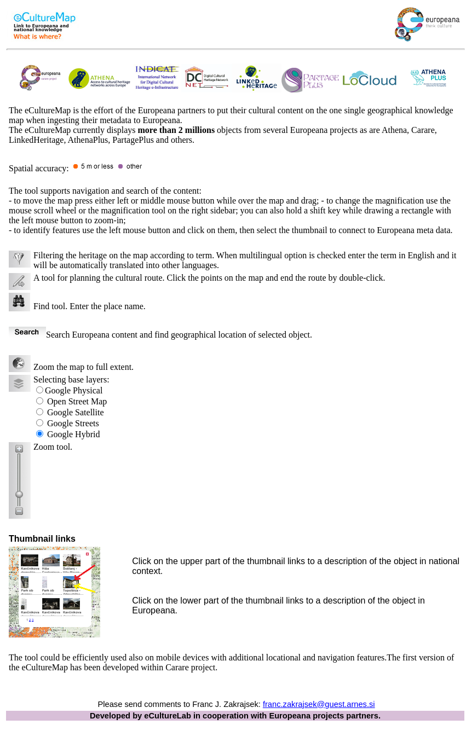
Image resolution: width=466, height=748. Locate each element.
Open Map (78, 401)
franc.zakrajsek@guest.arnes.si (319, 704)
